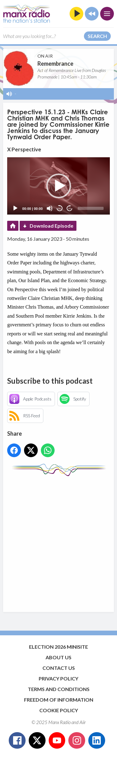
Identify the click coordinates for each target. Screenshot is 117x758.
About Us (58, 657)
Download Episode (51, 226)
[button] (58, 185)
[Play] (15, 208)
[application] (58, 186)
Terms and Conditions (59, 689)
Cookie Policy (58, 710)
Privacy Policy (58, 678)
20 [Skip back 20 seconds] (59, 208)
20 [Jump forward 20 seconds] (69, 208)
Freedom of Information (58, 700)
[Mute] (49, 208)
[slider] (91, 208)
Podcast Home (12, 226)
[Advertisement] (58, 541)
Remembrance (55, 63)
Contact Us (58, 668)
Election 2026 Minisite (58, 647)
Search (97, 36)
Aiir (83, 722)
